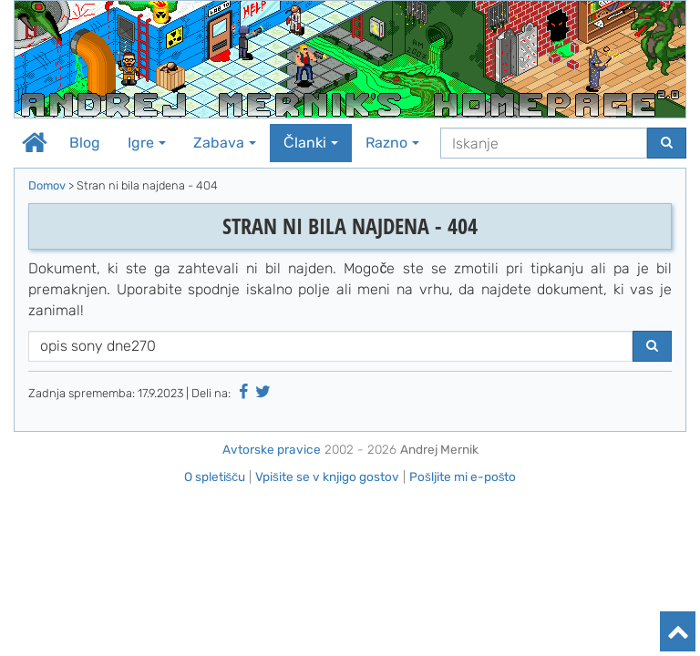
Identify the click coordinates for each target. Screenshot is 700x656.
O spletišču (215, 476)
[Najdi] (666, 143)
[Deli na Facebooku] (243, 392)
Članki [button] (310, 142)
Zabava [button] (224, 142)
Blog (84, 142)
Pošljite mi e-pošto (463, 476)
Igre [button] (147, 142)
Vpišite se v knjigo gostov (327, 476)
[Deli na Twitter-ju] (263, 392)
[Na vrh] (677, 631)
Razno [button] (392, 142)
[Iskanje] (543, 143)
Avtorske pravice (271, 449)
